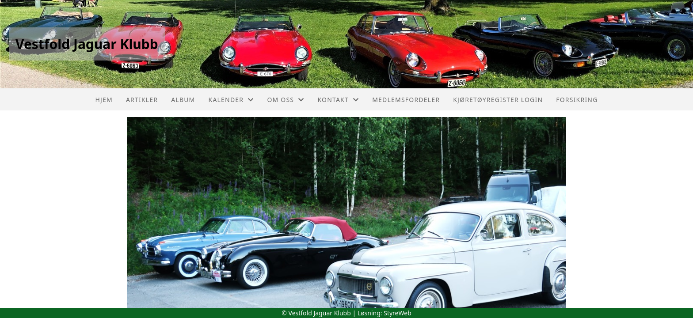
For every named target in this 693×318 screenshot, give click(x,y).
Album (183, 99)
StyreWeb (397, 313)
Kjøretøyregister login (498, 99)
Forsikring (577, 99)
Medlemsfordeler (406, 99)
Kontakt (338, 99)
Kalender (231, 99)
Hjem (103, 99)
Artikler (142, 99)
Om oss (285, 99)
